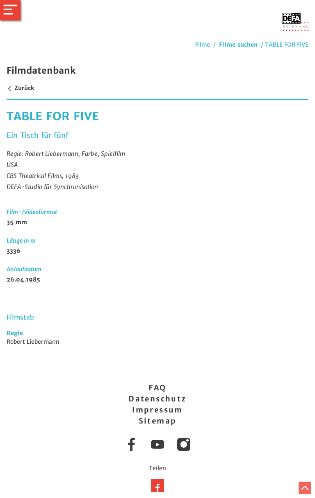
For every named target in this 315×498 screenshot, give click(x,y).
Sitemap (158, 421)
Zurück (20, 88)
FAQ (157, 387)
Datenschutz (157, 398)
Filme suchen (238, 44)
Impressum (157, 410)
